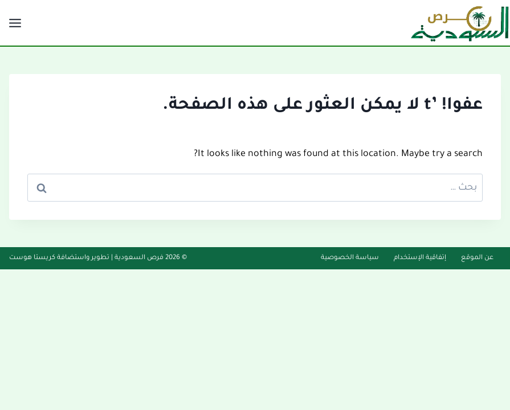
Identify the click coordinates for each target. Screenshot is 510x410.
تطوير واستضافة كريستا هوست (59, 258)
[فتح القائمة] (16, 22)
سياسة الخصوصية (350, 258)
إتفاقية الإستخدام (420, 258)
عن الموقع (477, 258)
